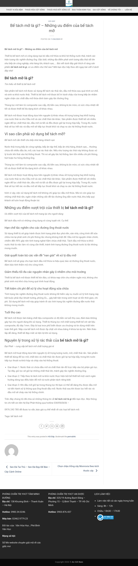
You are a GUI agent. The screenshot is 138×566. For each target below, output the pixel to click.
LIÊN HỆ (128, 10)
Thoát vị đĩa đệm (14, 10)
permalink (71, 437)
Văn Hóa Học (22, 525)
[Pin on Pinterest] (57, 426)
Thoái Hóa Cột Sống (35, 10)
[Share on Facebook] (41, 426)
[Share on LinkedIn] (62, 426)
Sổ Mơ (5, 542)
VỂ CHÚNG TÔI (115, 9)
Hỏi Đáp (51, 21)
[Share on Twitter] (46, 426)
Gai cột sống (99, 10)
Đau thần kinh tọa (81, 10)
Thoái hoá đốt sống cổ (58, 10)
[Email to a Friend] (51, 426)
